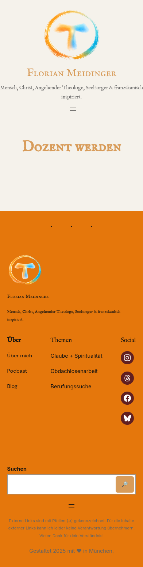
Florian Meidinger (71, 73)
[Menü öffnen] (73, 109)
